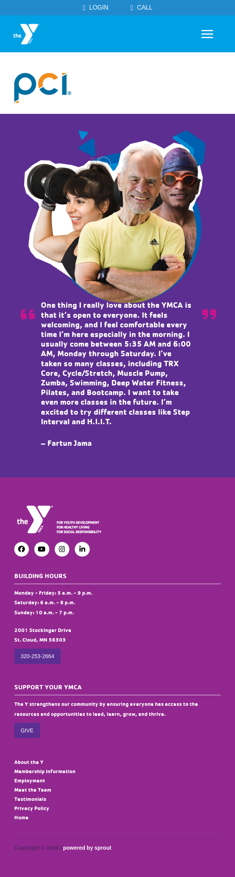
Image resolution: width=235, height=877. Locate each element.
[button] (207, 34)
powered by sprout (87, 848)
